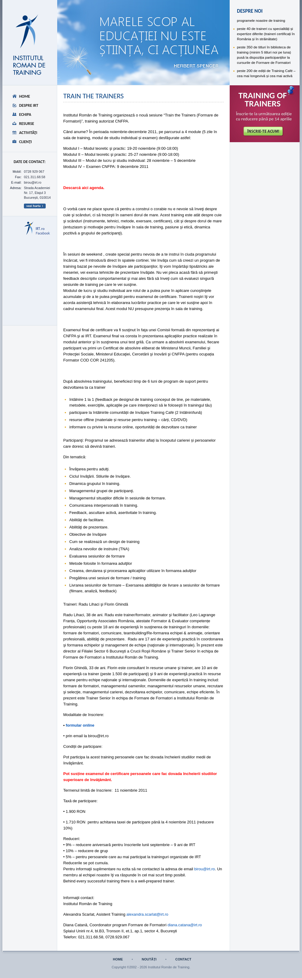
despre (90, 20)
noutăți (149, 959)
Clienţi (25, 141)
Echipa (25, 114)
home (118, 959)
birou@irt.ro (204, 869)
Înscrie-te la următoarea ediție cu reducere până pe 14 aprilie (264, 116)
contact (183, 959)
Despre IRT (28, 105)
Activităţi (28, 132)
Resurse (26, 123)
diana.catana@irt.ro (185, 925)
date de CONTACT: (30, 162)
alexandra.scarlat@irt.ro (147, 914)
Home (24, 96)
